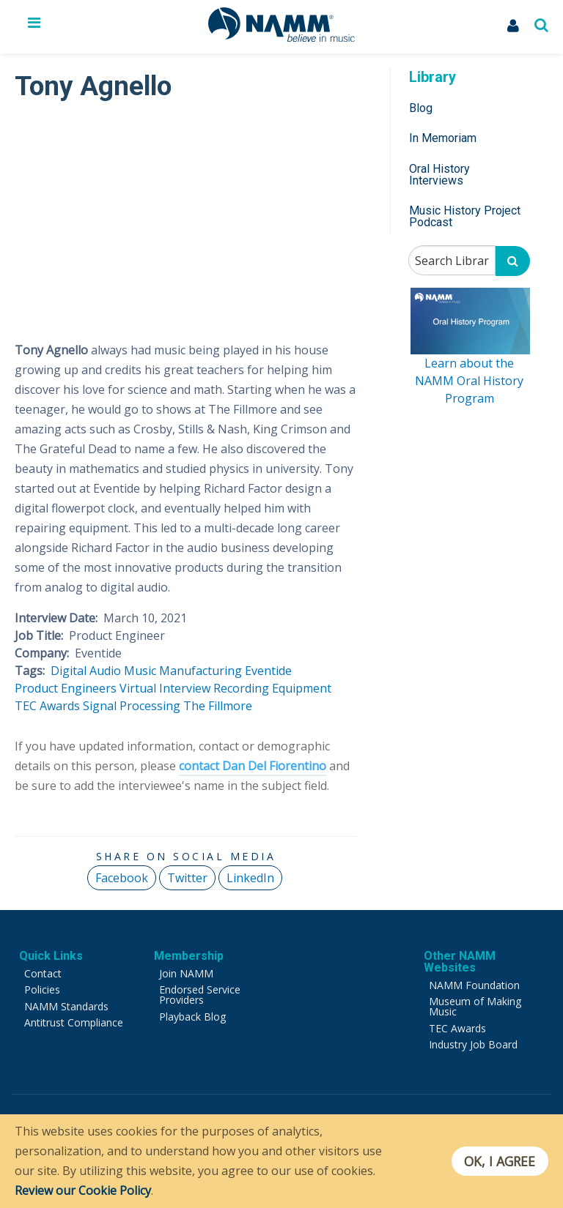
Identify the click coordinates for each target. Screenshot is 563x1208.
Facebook (121, 878)
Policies (42, 989)
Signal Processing (131, 706)
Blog (421, 108)
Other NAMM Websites (460, 961)
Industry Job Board (473, 1044)
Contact (43, 973)
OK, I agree (499, 1161)
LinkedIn (250, 878)
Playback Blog (192, 1017)
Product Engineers (66, 688)
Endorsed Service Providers (199, 995)
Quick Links (51, 956)
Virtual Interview (164, 688)
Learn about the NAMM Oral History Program (469, 380)
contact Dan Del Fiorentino (252, 766)
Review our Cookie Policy (83, 1190)
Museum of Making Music (475, 1006)
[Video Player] (186, 215)
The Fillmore (217, 706)
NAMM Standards (66, 1006)
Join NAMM (186, 973)
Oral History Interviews (439, 174)
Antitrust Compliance (73, 1022)
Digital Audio (86, 671)
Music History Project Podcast (464, 216)
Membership (189, 956)
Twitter (187, 878)
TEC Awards (47, 706)
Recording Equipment (272, 688)
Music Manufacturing (183, 671)
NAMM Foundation (474, 985)
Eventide (268, 671)
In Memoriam (442, 138)
